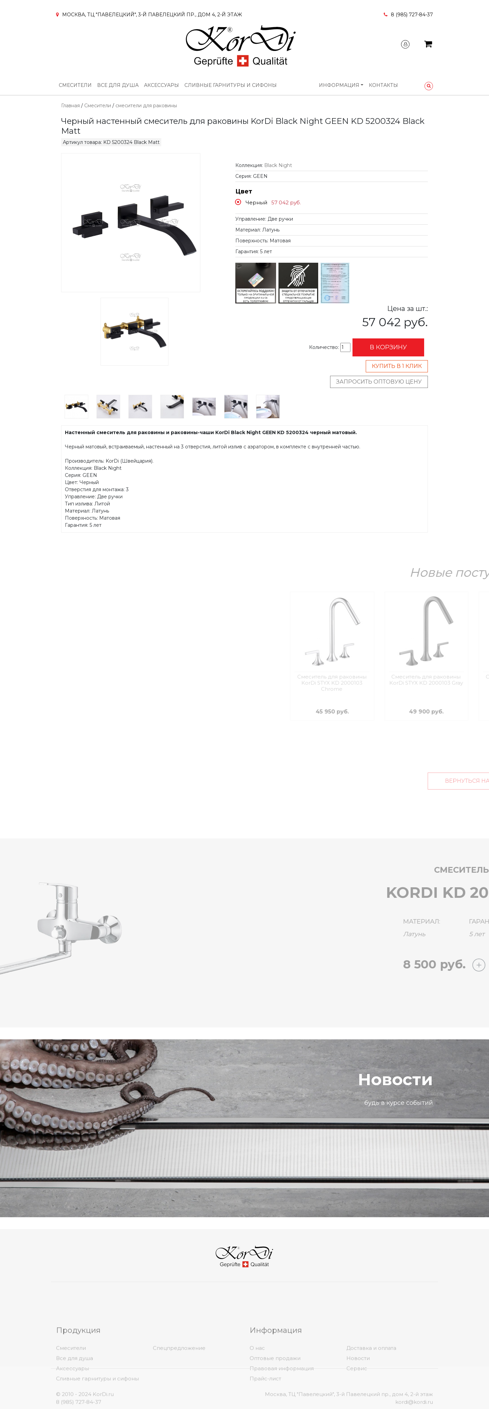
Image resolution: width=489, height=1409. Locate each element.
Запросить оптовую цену (379, 381)
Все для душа (118, 85)
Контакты (383, 85)
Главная (70, 106)
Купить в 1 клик (397, 366)
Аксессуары (161, 85)
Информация (339, 85)
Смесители (75, 85)
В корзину (388, 347)
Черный (256, 202)
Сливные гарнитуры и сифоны (230, 85)
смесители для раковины (146, 106)
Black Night (278, 165)
